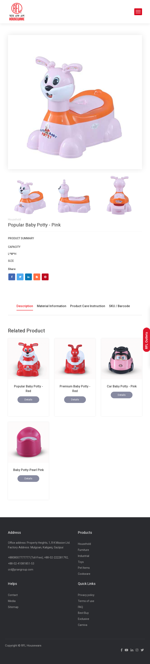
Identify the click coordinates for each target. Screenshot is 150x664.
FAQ (80, 607)
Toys (81, 562)
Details (28, 399)
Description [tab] (25, 306)
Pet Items (84, 567)
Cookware (84, 573)
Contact (13, 595)
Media (12, 601)
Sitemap (13, 607)
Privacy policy (86, 595)
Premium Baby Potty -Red (75, 388)
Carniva (82, 624)
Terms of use (86, 601)
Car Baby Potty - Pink (122, 386)
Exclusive (83, 618)
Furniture (83, 549)
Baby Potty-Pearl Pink (28, 470)
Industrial (83, 555)
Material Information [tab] (51, 306)
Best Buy (83, 612)
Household (84, 543)
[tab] (30, 195)
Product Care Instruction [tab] (87, 306)
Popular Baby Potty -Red (28, 388)
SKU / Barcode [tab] (119, 306)
